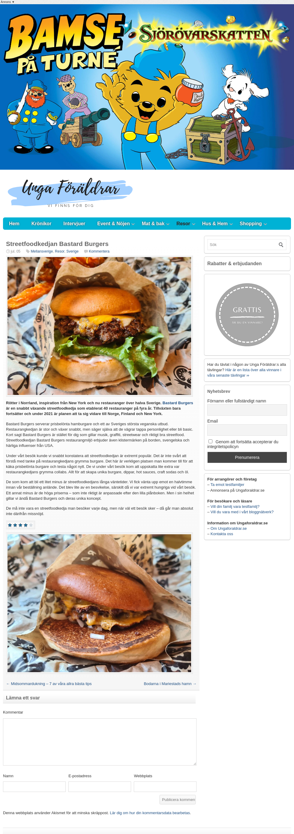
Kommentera (99, 251)
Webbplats (143, 776)
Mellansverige (42, 251)
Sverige (72, 251)
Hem (14, 223)
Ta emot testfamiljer (227, 484)
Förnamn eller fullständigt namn (236, 401)
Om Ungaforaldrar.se (229, 528)
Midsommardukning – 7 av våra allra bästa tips (49, 683)
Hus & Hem (215, 223)
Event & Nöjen (113, 223)
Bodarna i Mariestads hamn (170, 683)
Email (212, 421)
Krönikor (42, 223)
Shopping (251, 223)
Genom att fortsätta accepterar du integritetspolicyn (242, 444)
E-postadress (80, 776)
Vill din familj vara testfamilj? (235, 506)
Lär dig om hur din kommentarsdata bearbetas (150, 813)
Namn (8, 776)
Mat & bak (153, 223)
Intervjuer (74, 223)
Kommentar (13, 712)
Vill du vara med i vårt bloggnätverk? (242, 512)
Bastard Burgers (178, 403)
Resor (183, 223)
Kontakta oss (222, 534)
